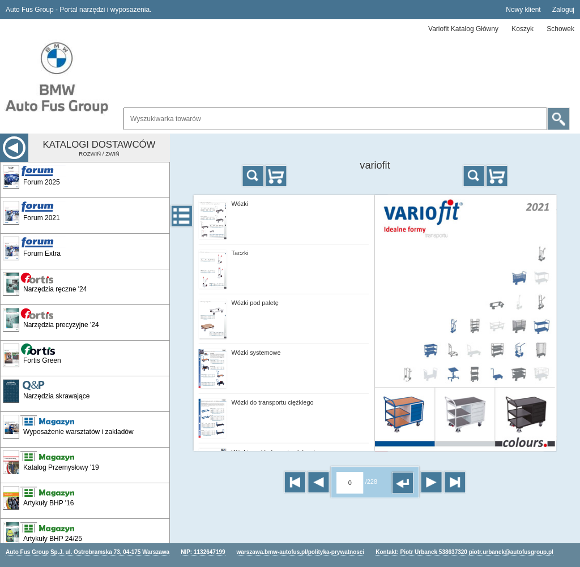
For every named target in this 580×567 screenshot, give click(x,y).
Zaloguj (563, 10)
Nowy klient (523, 10)
